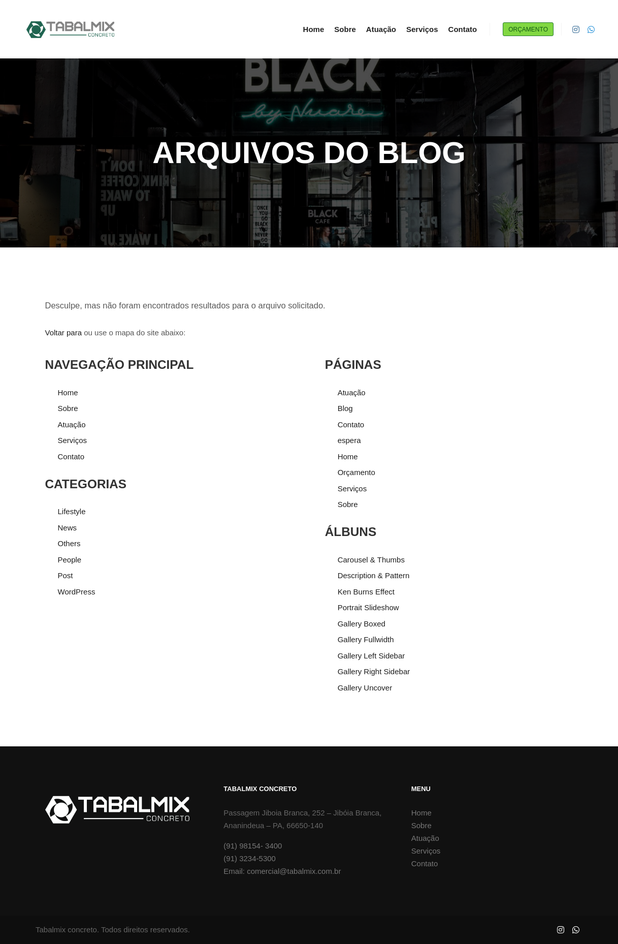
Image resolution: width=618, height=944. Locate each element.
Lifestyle (72, 511)
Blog (345, 408)
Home (68, 392)
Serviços (72, 440)
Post (65, 575)
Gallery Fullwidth (366, 639)
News (67, 527)
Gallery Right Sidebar (374, 671)
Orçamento (528, 29)
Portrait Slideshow (368, 607)
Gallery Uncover (365, 687)
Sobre (68, 408)
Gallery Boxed (361, 623)
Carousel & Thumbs (371, 559)
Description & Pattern (374, 575)
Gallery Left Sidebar (371, 655)
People (70, 559)
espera (349, 440)
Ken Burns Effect (366, 591)
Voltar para (63, 332)
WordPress (76, 591)
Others (69, 543)
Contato (71, 456)
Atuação (72, 424)
